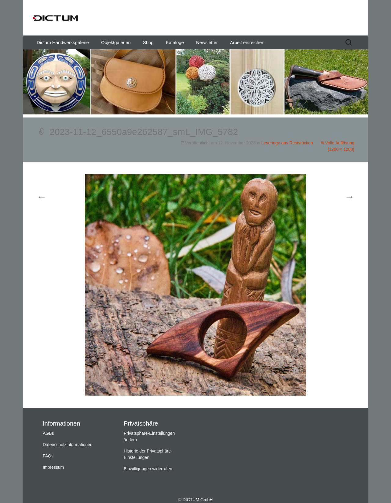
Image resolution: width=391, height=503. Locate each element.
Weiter (341, 197)
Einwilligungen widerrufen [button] (148, 468)
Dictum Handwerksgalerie (63, 42)
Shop (148, 42)
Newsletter (207, 42)
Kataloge (175, 42)
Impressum (53, 467)
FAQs (48, 455)
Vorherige (53, 197)
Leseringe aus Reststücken (287, 142)
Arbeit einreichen (247, 42)
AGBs (48, 433)
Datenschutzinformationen (68, 444)
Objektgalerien (116, 42)
